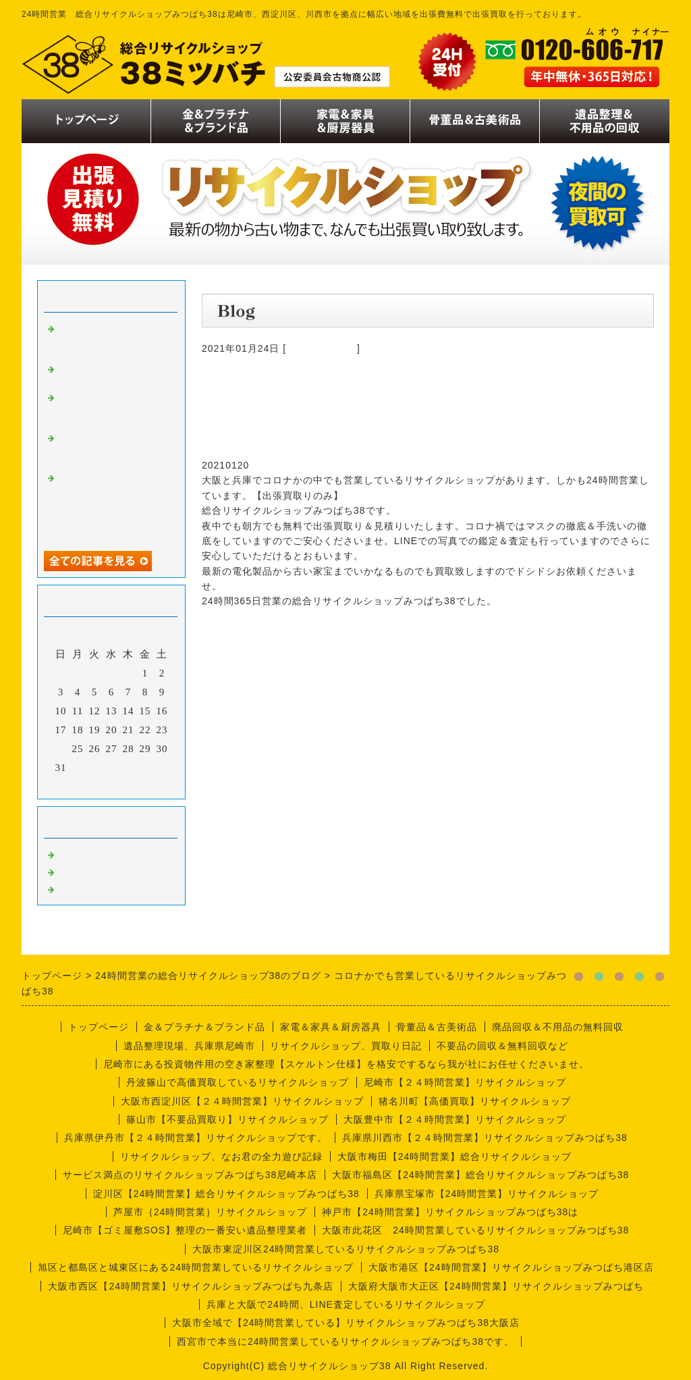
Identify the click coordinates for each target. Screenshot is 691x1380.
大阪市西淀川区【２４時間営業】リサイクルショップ (242, 1101)
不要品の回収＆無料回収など (502, 1045)
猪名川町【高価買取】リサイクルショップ (475, 1101)
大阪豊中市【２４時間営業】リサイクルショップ (454, 1119)
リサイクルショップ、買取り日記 (346, 1045)
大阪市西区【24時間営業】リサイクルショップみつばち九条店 (190, 1286)
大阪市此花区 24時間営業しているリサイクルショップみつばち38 (475, 1230)
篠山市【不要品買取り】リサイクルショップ (227, 1119)
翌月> (139, 785)
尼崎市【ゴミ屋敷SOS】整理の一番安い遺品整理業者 (185, 1230)
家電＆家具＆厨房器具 (330, 1026)
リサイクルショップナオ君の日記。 (111, 374)
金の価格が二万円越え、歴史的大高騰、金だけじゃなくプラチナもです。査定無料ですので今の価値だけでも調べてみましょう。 (111, 505)
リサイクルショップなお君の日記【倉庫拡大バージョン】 (111, 408)
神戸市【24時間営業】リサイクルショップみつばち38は (450, 1211)
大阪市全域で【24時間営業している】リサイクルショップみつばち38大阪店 (346, 1322)
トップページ (98, 1026)
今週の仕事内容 (321, 348)
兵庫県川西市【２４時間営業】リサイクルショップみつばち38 (485, 1137)
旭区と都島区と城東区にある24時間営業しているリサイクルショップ (196, 1267)
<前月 (83, 785)
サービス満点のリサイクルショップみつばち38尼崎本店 (190, 1174)
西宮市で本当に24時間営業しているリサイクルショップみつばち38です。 (345, 1341)
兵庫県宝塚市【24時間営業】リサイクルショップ (487, 1193)
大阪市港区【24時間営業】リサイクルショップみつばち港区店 (511, 1267)
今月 (111, 785)
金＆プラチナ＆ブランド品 (204, 1026)
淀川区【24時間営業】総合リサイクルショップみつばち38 (226, 1193)
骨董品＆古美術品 (436, 1026)
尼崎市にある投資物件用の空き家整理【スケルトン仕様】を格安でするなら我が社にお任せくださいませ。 (346, 1064)
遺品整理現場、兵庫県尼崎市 (189, 1045)
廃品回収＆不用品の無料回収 (558, 1026)
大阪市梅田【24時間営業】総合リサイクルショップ (454, 1156)
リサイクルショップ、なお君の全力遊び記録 (221, 1156)
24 (61, 748)
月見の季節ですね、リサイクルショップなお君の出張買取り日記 (111, 448)
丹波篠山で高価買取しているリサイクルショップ (237, 1082)
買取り (73, 853)
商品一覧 (79, 871)
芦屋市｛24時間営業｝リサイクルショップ (210, 1211)
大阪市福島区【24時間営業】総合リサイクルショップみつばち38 (480, 1174)
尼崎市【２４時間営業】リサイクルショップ (465, 1082)
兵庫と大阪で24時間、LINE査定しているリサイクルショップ (345, 1304)
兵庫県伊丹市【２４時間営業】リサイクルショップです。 (195, 1137)
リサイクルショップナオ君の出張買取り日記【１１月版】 (111, 339)
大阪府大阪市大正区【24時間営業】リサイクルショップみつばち (496, 1286)
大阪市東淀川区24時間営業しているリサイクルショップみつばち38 (345, 1249)
